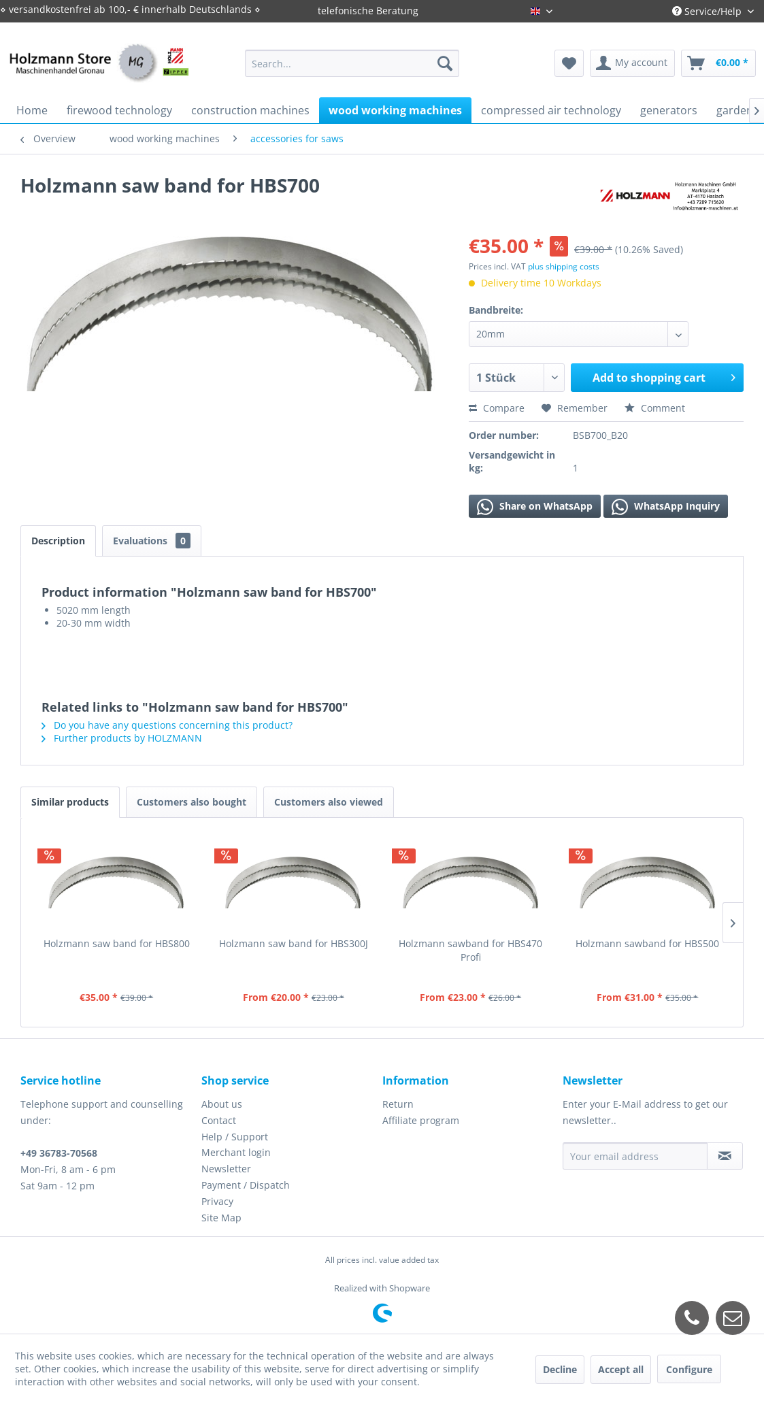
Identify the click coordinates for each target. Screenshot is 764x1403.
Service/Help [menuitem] (708, 11)
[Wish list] (569, 63)
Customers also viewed (328, 801)
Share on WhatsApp (535, 507)
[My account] (632, 63)
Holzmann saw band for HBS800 (117, 943)
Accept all (621, 1369)
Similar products (70, 801)
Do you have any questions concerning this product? (167, 725)
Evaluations (151, 540)
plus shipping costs (563, 266)
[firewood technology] (119, 110)
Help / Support (234, 1136)
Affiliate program (420, 1120)
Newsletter (226, 1168)
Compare (497, 407)
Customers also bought (191, 801)
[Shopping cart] (718, 63)
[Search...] (352, 63)
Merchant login (236, 1152)
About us (221, 1103)
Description (58, 540)
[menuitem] (352, 63)
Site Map (221, 1217)
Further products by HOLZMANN (121, 737)
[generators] (669, 110)
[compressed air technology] (551, 110)
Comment (655, 407)
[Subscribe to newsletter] (725, 1156)
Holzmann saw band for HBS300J (293, 943)
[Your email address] (635, 1156)
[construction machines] (250, 110)
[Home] (32, 110)
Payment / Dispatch (245, 1184)
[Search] (445, 63)
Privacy (217, 1201)
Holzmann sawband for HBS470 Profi (470, 950)
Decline (560, 1369)
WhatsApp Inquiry (666, 507)
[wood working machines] (395, 110)
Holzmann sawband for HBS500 (647, 943)
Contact (218, 1120)
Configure (689, 1369)
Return (398, 1103)
